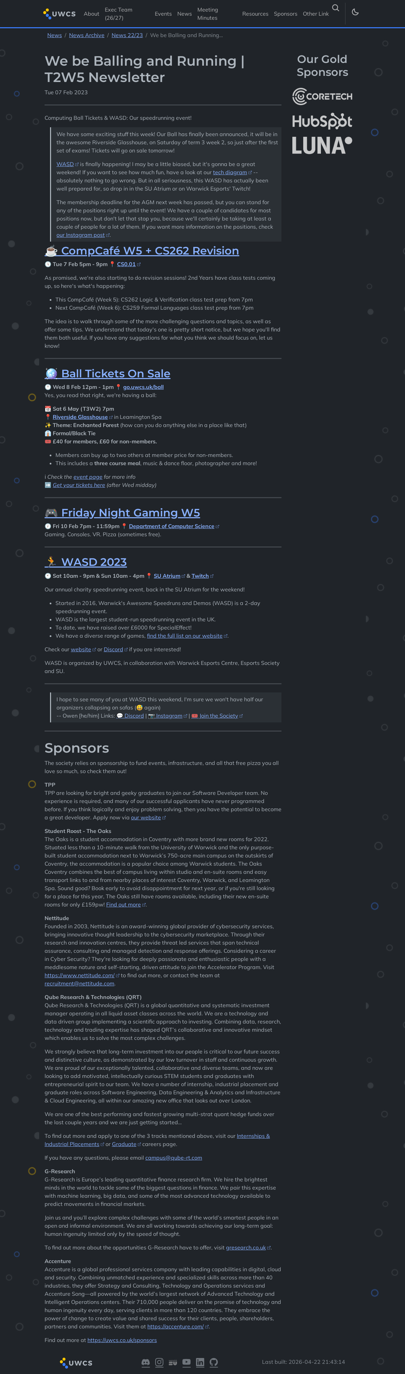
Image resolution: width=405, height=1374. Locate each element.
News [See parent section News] (54, 35)
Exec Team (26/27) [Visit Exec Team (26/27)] (118, 13)
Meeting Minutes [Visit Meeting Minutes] (207, 13)
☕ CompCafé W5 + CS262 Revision (142, 250)
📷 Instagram (165, 715)
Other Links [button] (318, 13)
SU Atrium (167, 575)
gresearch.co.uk (246, 1247)
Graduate (124, 1144)
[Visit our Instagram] (159, 1363)
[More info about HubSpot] (322, 121)
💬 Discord (130, 715)
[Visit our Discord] (146, 1363)
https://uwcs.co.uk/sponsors (122, 1340)
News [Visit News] (184, 13)
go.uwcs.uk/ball (143, 386)
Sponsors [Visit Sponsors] (285, 13)
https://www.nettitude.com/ (80, 975)
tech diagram (230, 172)
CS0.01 (126, 264)
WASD (65, 164)
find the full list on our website (185, 635)
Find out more (123, 904)
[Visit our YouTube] (186, 1363)
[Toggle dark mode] (355, 13)
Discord (113, 649)
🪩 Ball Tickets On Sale (108, 373)
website (81, 649)
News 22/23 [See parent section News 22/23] (127, 35)
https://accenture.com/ (175, 1326)
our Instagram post (80, 234)
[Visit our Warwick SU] (173, 1363)
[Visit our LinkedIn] (200, 1363)
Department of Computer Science (171, 526)
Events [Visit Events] (163, 13)
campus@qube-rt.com (173, 1157)
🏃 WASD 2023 (86, 562)
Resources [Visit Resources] (255, 13)
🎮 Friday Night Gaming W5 (122, 512)
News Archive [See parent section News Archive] (86, 35)
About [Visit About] (91, 13)
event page (88, 476)
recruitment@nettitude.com (79, 983)
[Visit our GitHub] (214, 1363)
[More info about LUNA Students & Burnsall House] (322, 146)
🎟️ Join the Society (214, 715)
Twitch (200, 575)
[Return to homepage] (59, 13)
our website (146, 817)
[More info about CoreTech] (322, 96)
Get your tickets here (79, 484)
